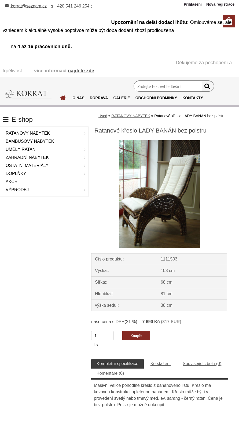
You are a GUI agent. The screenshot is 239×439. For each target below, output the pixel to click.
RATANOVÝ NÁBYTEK (130, 116)
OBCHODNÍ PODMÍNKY (156, 98)
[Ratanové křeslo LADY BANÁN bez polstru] (159, 142)
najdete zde (81, 70)
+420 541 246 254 (70, 6)
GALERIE (121, 98)
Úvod (102, 116)
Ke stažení (160, 363)
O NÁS (78, 98)
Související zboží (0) (202, 363)
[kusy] (102, 335)
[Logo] (28, 94)
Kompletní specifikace (117, 363)
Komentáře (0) (110, 373)
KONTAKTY (192, 98)
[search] (208, 87)
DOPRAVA (99, 98)
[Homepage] (59, 99)
